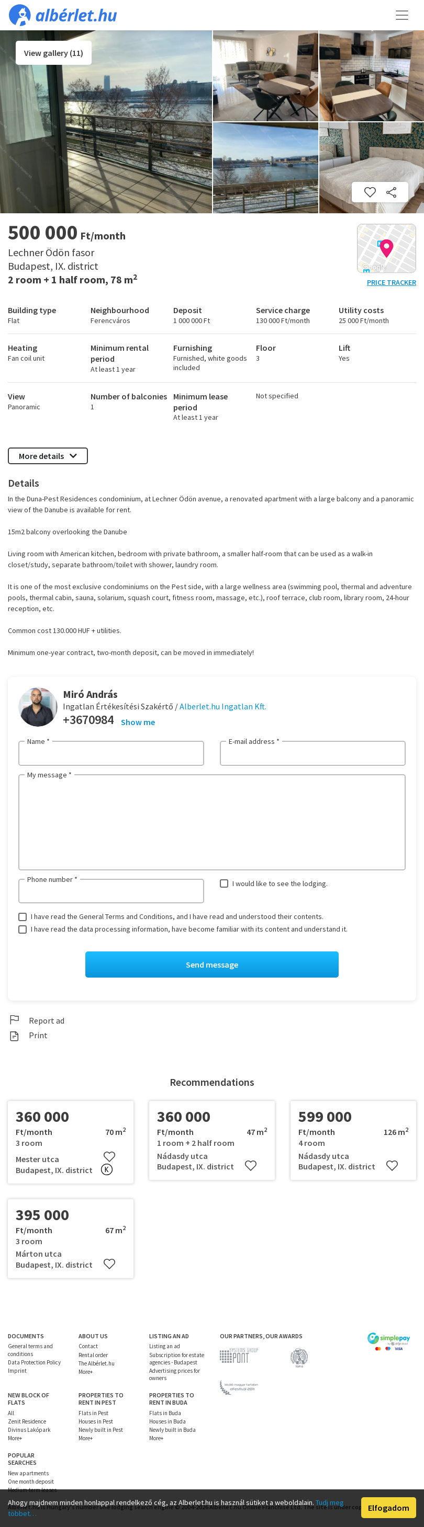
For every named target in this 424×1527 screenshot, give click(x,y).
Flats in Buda (165, 1413)
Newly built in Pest (101, 1429)
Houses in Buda (167, 1421)
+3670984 (88, 719)
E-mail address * (254, 741)
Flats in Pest (93, 1413)
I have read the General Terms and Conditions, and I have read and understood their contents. (177, 916)
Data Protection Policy (34, 1362)
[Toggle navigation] (402, 15)
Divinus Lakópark (29, 1429)
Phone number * (52, 879)
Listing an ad (164, 1346)
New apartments (28, 1473)
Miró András (90, 694)
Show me (138, 722)
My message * (49, 774)
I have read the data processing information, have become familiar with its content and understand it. (189, 929)
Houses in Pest (96, 1421)
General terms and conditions (30, 1350)
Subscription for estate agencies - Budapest (176, 1358)
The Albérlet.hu (97, 1363)
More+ (86, 1371)
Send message (212, 964)
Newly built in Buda (172, 1429)
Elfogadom (388, 1507)
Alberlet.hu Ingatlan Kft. (223, 706)
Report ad (36, 1020)
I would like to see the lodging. (280, 883)
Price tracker (391, 282)
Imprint (17, 1370)
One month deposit (31, 1481)
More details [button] (48, 456)
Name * (38, 741)
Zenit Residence (27, 1421)
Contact (88, 1346)
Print (28, 1035)
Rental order (93, 1355)
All (11, 1413)
